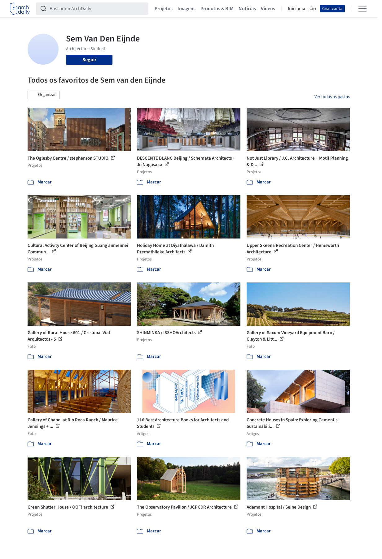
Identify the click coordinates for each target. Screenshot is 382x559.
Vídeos (268, 8)
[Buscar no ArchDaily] (97, 8)
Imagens (186, 8)
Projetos (164, 8)
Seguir (89, 59)
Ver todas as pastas (332, 97)
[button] (44, 95)
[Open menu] (362, 9)
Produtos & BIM (217, 8)
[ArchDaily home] (20, 8)
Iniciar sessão (302, 8)
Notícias (247, 8)
